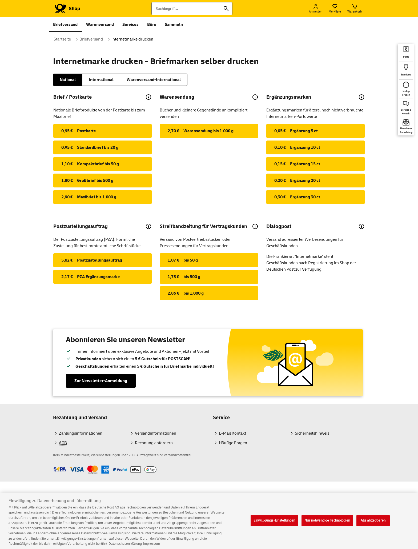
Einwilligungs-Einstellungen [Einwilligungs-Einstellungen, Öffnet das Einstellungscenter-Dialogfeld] (274, 524)
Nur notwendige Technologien (327, 524)
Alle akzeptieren (373, 524)
